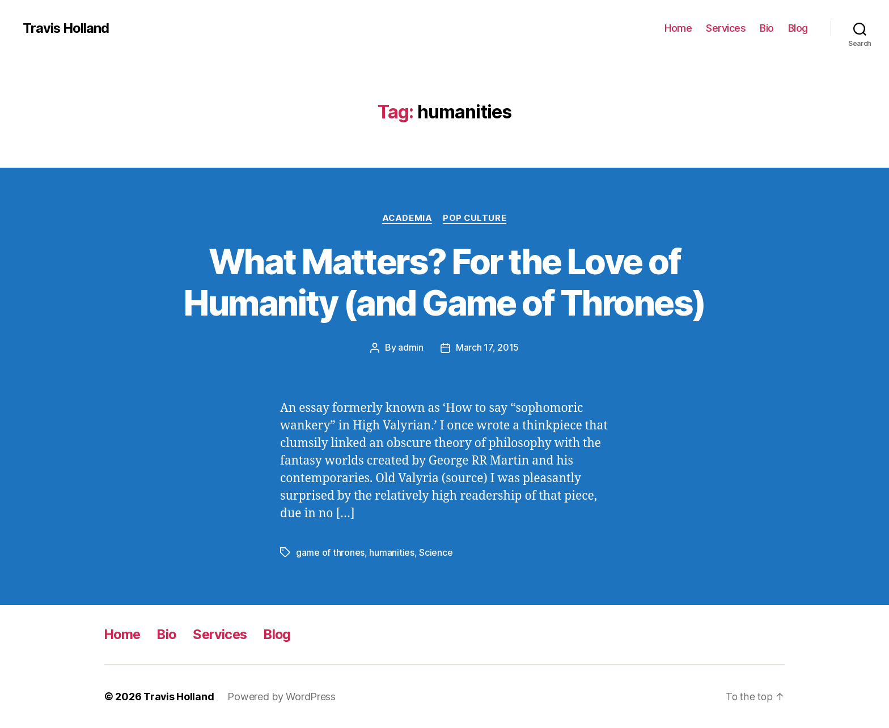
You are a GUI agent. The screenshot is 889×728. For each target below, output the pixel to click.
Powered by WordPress (282, 696)
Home (678, 28)
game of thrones (330, 552)
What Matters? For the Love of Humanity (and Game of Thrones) (444, 282)
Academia (407, 218)
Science (435, 552)
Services (726, 28)
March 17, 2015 (487, 348)
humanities (391, 552)
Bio (767, 28)
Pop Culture (475, 218)
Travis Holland (66, 28)
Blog (798, 28)
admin (411, 348)
